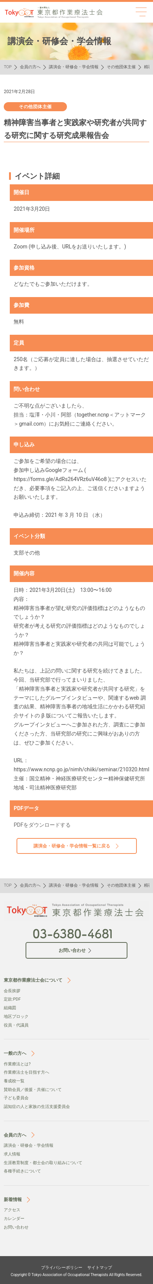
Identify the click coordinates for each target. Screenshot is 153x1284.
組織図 (10, 1007)
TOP (8, 66)
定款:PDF (12, 999)
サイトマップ (99, 1267)
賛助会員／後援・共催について (33, 1089)
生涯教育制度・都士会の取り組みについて (43, 1162)
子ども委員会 (16, 1098)
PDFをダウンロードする (42, 825)
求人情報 (12, 1154)
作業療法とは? (17, 1064)
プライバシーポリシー (61, 1267)
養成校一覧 (14, 1081)
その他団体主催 (121, 66)
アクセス (12, 1209)
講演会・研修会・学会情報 (73, 66)
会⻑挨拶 (12, 990)
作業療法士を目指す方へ (26, 1072)
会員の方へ (30, 66)
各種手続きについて (22, 1171)
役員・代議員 (16, 1025)
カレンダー (14, 1218)
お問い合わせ (16, 1227)
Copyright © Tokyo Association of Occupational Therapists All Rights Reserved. (76, 1275)
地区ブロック (16, 1016)
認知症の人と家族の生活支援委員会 (37, 1106)
